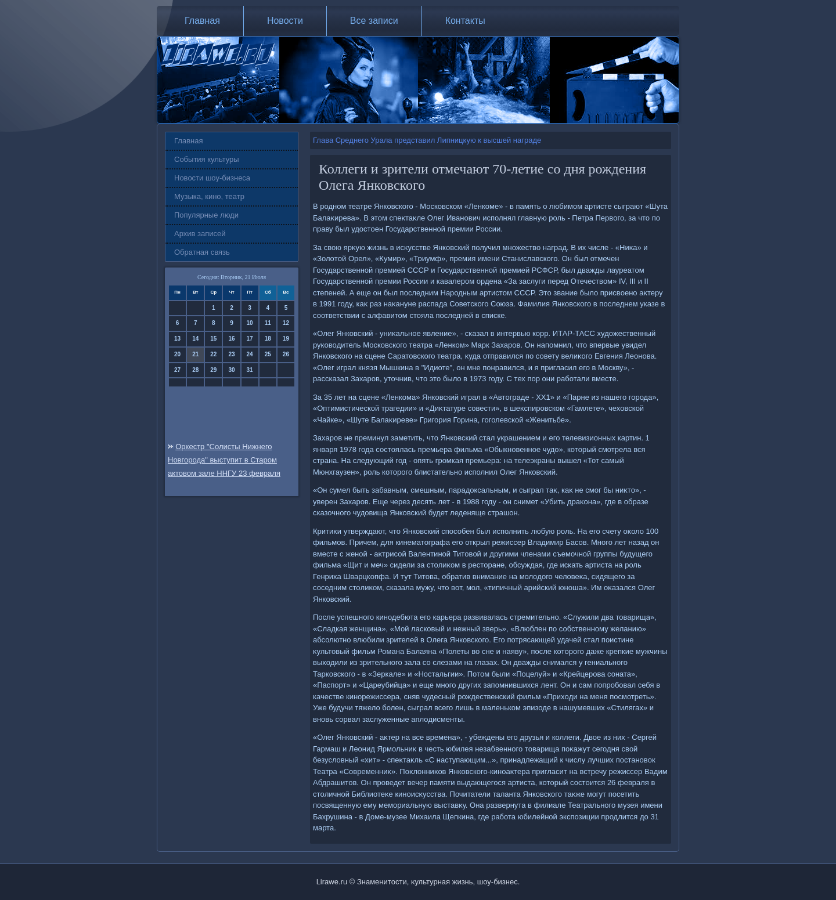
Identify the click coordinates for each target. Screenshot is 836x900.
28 (195, 370)
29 (213, 370)
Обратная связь (202, 252)
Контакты (465, 21)
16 (231, 338)
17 (250, 338)
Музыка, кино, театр (209, 196)
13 (177, 338)
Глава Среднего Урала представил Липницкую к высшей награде (427, 140)
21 (195, 354)
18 (268, 338)
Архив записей (200, 233)
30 (231, 370)
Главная (202, 21)
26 (286, 354)
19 (286, 338)
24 (250, 354)
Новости (285, 21)
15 (213, 338)
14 (195, 338)
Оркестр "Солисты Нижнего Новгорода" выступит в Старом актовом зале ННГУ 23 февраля (224, 460)
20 (177, 354)
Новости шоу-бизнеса (212, 178)
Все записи (374, 21)
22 (213, 354)
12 (286, 323)
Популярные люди (206, 215)
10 (250, 323)
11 (268, 323)
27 (177, 370)
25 (268, 354)
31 (250, 370)
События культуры (206, 159)
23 (231, 354)
